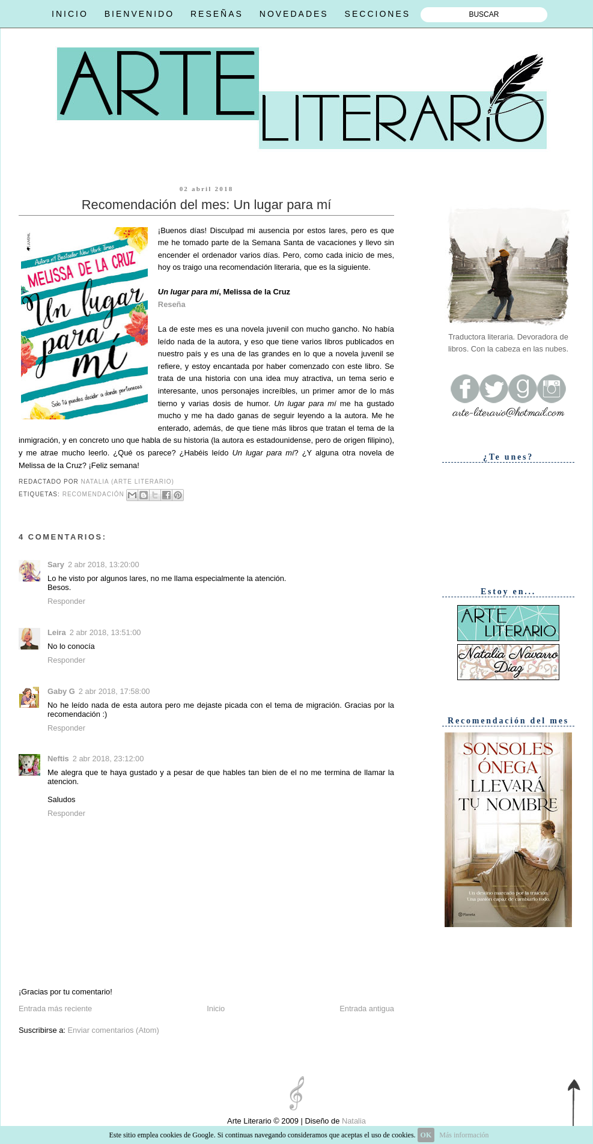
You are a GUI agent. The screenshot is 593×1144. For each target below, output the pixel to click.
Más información (463, 1135)
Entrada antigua (366, 1008)
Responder (66, 601)
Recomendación (93, 494)
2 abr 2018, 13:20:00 (103, 564)
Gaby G (61, 691)
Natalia (352, 1120)
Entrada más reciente (55, 1008)
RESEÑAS (216, 14)
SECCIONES (377, 14)
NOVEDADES (294, 14)
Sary (55, 564)
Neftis (58, 758)
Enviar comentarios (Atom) (113, 1030)
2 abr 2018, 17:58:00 (114, 691)
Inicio (216, 1008)
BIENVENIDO (139, 14)
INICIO (70, 14)
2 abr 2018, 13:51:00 (105, 632)
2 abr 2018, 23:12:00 (108, 758)
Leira (56, 632)
